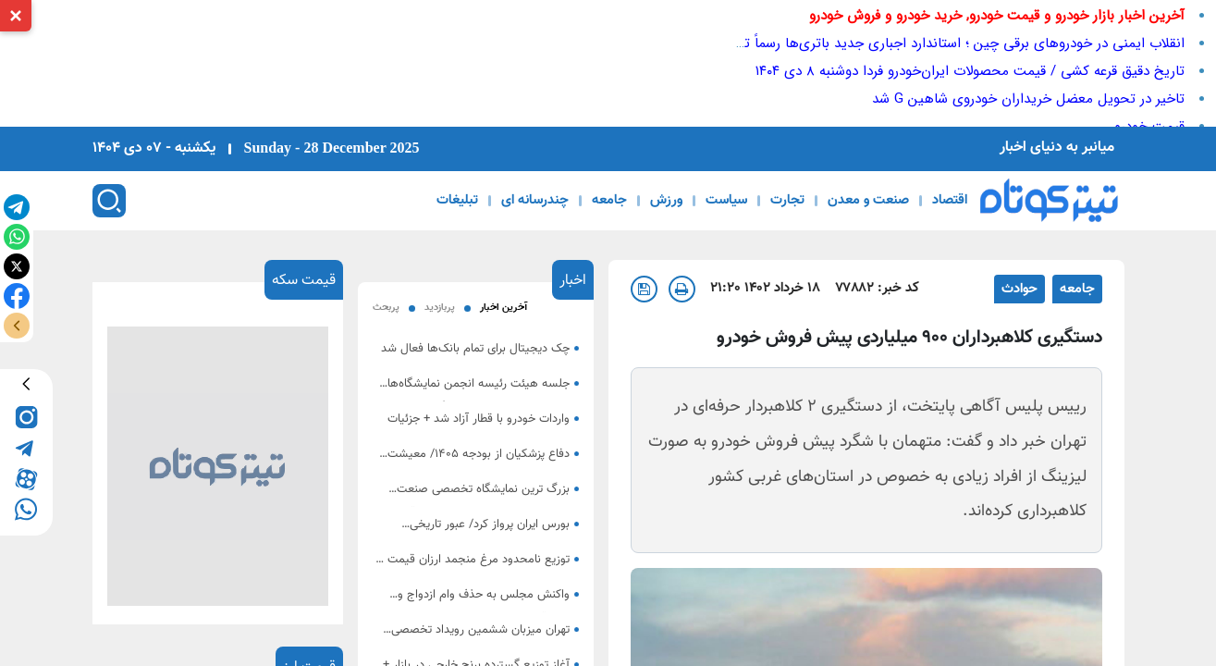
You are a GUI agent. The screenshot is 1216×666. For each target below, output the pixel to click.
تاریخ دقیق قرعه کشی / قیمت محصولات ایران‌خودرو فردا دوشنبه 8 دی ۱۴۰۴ (970, 71)
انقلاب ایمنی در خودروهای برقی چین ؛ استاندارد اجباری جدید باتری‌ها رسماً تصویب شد (934, 43)
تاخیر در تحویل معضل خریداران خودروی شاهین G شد (1028, 99)
